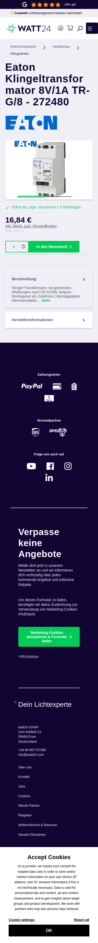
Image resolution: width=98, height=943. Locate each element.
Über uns (25, 767)
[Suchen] (80, 28)
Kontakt (24, 777)
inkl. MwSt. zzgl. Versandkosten (31, 226)
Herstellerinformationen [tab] (49, 320)
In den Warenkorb (52, 247)
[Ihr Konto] (60, 28)
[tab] (49, 289)
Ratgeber (25, 815)
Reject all (81, 923)
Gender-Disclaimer (32, 835)
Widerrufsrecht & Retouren (37, 825)
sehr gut (70, 4)
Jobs (21, 786)
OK (49, 933)
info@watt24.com (31, 755)
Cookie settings (21, 923)
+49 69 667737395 (32, 750)
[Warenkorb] (70, 28)
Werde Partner (29, 805)
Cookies (24, 796)
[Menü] (92, 28)
